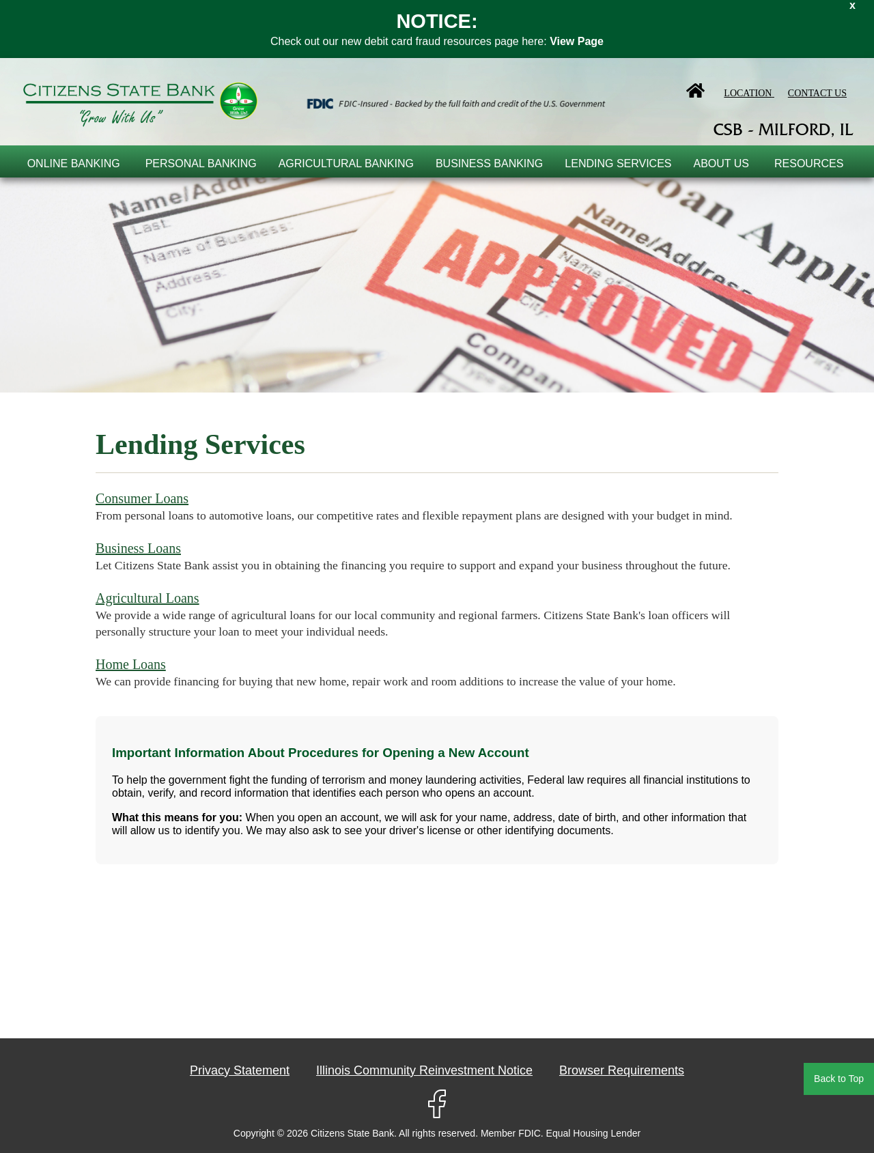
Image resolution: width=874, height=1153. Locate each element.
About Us (722, 163)
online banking (73, 163)
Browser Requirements (621, 1070)
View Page (577, 41)
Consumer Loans (142, 498)
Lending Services (618, 163)
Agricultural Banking (346, 163)
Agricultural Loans (147, 598)
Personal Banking (201, 163)
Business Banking (489, 163)
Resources (808, 163)
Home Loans (131, 664)
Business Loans (138, 548)
